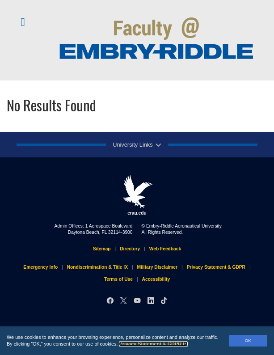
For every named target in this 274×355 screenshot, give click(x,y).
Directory (130, 248)
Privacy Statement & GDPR (153, 344)
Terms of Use (118, 279)
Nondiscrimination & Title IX (97, 267)
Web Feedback (165, 248)
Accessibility (156, 279)
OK (248, 340)
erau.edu (137, 195)
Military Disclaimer (157, 267)
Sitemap (102, 248)
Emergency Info (40, 267)
